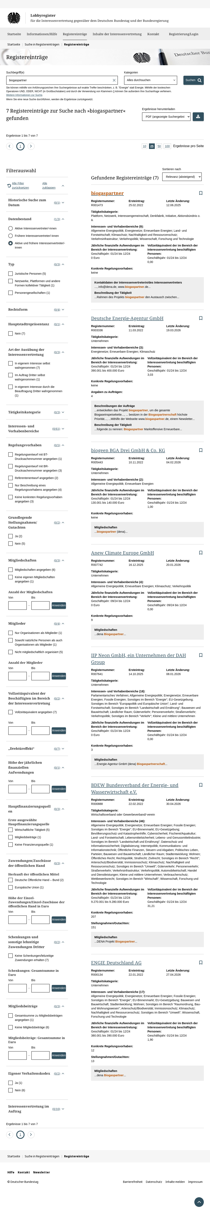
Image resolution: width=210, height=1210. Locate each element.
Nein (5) (20, 543)
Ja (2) (18, 536)
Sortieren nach (171, 169)
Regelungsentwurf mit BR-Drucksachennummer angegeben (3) (38, 468)
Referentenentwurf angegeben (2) (36, 478)
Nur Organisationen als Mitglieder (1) (38, 633)
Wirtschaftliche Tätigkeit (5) (32, 829)
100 (168, 146)
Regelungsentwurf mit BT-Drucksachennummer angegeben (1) (38, 456)
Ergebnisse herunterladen (158, 109)
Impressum (195, 1182)
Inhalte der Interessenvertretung (117, 36)
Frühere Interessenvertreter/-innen (37, 235)
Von (10, 597)
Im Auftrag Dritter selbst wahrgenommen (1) (30, 377)
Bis (33, 597)
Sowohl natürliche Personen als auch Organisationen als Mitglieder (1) (38, 642)
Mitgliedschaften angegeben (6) (35, 569)
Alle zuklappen (54, 185)
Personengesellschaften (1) (32, 292)
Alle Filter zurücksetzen (17, 185)
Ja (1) (18, 1082)
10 (145, 146)
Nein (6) (20, 1090)
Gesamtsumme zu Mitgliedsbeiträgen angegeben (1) (38, 1018)
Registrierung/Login (184, 36)
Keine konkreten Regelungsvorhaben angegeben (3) (38, 499)
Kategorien (131, 72)
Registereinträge (75, 34)
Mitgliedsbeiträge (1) (28, 837)
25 (152, 146)
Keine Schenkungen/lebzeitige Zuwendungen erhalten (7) (34, 958)
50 (160, 146)
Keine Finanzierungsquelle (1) (34, 844)
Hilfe (10, 1172)
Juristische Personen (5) (30, 273)
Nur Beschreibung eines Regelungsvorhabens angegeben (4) (38, 487)
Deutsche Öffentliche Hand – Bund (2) (39, 880)
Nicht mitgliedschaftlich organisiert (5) (39, 652)
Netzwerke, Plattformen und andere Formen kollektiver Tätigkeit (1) (37, 283)
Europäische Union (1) (29, 887)
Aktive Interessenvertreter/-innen (35, 228)
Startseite (14, 36)
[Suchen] (193, 80)
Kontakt (153, 36)
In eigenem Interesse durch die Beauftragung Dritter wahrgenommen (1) (38, 391)
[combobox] (150, 80)
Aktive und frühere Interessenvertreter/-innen (40, 245)
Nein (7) (20, 333)
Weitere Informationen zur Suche (24, 95)
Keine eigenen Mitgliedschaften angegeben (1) (35, 579)
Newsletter (41, 1172)
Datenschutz (154, 1182)
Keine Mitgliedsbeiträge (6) (32, 1027)
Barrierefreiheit (133, 1182)
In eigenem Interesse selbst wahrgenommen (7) (32, 365)
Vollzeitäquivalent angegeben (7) (36, 712)
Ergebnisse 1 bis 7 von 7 (22, 135)
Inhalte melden (175, 1182)
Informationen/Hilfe (42, 36)
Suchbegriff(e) (15, 72)
